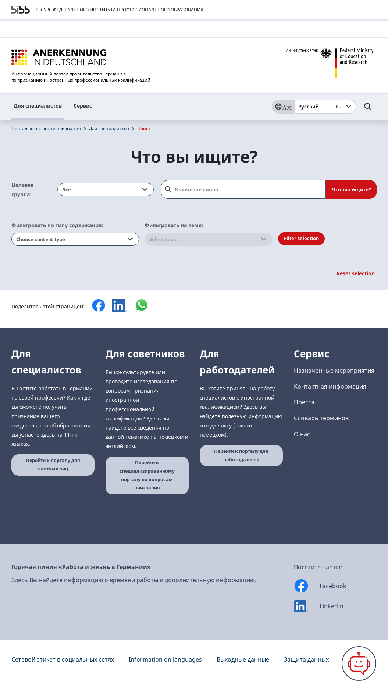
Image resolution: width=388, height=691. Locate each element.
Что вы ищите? (351, 189)
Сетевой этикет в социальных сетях (62, 659)
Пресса (304, 402)
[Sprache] (283, 107)
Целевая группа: (22, 189)
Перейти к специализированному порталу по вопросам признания (147, 475)
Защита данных (306, 659)
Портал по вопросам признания (46, 128)
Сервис (83, 105)
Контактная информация (330, 386)
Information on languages (165, 659)
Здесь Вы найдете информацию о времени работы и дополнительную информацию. (133, 580)
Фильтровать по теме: (174, 225)
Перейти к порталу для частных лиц (53, 464)
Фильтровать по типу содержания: (57, 225)
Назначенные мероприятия (334, 370)
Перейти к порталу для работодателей (241, 455)
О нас (302, 434)
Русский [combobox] (320, 106)
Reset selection (356, 273)
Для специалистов (38, 105)
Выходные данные (243, 659)
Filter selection (301, 238)
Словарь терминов (321, 418)
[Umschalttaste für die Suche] (368, 110)
